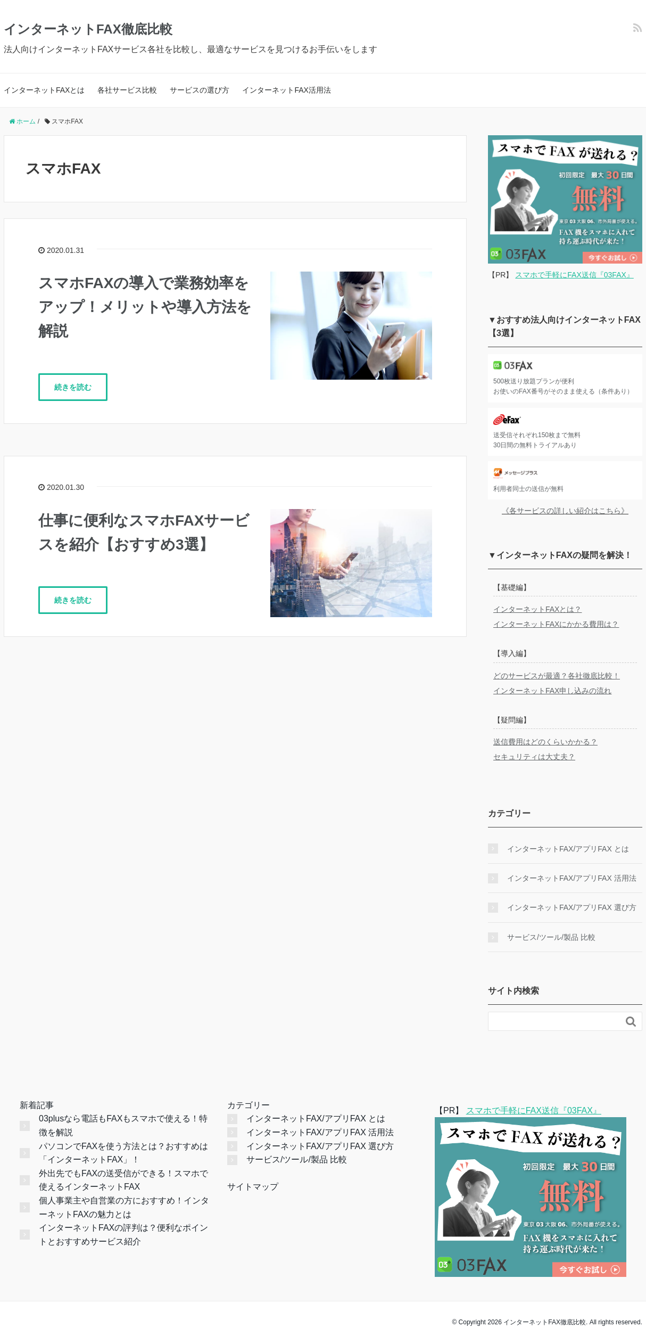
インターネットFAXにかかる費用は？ (556, 624)
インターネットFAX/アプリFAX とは (568, 849)
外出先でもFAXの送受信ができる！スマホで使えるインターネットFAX (123, 1180)
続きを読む (73, 387)
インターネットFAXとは (44, 90)
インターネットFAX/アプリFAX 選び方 (571, 907)
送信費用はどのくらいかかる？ (545, 741)
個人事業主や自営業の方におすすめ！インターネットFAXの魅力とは (124, 1207)
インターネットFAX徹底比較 (88, 29)
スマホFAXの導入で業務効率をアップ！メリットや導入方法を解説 (145, 307)
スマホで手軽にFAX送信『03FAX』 (574, 275)
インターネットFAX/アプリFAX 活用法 (571, 878)
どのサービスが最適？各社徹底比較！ (556, 675)
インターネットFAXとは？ (537, 609)
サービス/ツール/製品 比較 (551, 937)
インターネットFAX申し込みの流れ (552, 690)
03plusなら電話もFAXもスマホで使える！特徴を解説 (123, 1125)
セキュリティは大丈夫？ (534, 756)
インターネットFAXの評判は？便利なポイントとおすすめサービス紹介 (123, 1234)
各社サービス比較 (127, 90)
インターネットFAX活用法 (286, 90)
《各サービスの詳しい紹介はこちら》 (565, 510)
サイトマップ (252, 1186)
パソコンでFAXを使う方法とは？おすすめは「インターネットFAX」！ (123, 1153)
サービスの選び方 (199, 90)
